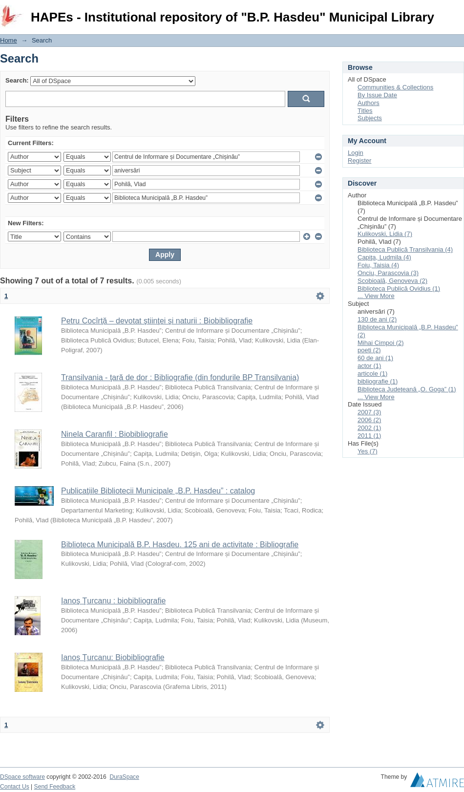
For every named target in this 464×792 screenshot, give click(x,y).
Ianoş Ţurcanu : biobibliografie (113, 601)
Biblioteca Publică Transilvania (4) (405, 249)
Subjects (370, 118)
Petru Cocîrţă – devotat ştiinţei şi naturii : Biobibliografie (157, 321)
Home (8, 40)
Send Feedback (55, 786)
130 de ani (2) (377, 319)
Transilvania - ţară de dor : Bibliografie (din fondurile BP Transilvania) (180, 377)
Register (359, 160)
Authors (369, 103)
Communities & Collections (395, 87)
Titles (365, 110)
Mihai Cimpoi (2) (381, 342)
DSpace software (22, 776)
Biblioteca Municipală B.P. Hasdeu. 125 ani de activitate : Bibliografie (179, 544)
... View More (376, 296)
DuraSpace (124, 776)
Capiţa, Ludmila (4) (384, 257)
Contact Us (14, 786)
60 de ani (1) (375, 358)
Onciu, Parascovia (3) (388, 273)
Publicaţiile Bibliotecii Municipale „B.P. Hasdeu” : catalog (158, 491)
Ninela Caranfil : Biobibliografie (114, 434)
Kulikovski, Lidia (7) (385, 233)
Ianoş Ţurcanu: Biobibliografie (113, 657)
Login (456, 12)
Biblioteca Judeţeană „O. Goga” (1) (407, 389)
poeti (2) (369, 350)
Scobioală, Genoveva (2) (392, 280)
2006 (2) (369, 420)
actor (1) (369, 365)
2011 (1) (369, 435)
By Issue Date (377, 95)
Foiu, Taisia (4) (378, 265)
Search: (17, 80)
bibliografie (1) (378, 381)
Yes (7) (368, 451)
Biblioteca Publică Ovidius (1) (399, 288)
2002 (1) (369, 427)
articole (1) (372, 373)
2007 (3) (369, 412)
